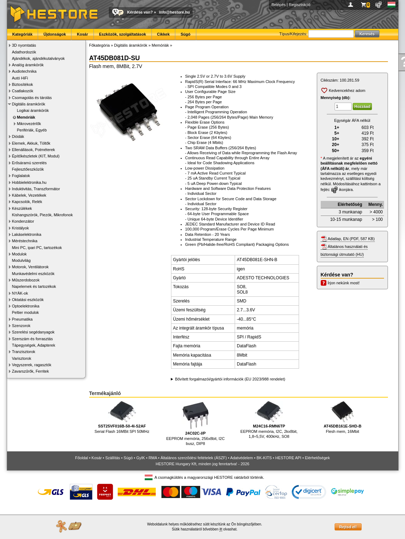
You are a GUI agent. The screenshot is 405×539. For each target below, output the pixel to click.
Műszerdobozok (26, 280)
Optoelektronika (25, 306)
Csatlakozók (22, 91)
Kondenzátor (23, 221)
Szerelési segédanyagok (33, 332)
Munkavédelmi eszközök (33, 273)
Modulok (19, 254)
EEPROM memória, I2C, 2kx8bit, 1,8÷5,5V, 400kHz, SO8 (269, 420)
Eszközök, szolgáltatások (122, 34)
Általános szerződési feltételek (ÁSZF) (193, 458)
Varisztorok (21, 358)
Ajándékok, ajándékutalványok (38, 58)
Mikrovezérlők (29, 123)
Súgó (186, 34)
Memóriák (26, 117)
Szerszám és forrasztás (32, 339)
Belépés (279, 4)
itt (220, 529)
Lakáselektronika (27, 234)
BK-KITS (264, 458)
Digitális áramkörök (29, 104)
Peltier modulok (25, 312)
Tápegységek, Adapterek (33, 345)
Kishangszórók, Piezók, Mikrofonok (42, 215)
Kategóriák (22, 34)
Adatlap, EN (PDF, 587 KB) (351, 239)
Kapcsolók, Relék (27, 201)
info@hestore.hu (174, 12)
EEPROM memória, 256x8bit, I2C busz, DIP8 (195, 423)
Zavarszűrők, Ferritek (30, 371)
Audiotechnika (24, 71)
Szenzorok (21, 325)
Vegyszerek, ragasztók (32, 365)
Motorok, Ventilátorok (30, 267)
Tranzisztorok (24, 351)
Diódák (18, 136)
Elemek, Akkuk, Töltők (31, 143)
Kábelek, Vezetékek (29, 195)
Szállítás (112, 458)
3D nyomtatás (24, 45)
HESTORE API (288, 458)
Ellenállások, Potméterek (33, 149)
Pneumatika (22, 319)
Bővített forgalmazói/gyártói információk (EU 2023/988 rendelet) (230, 379)
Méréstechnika (25, 241)
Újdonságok (54, 34)
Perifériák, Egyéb (32, 130)
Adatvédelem (241, 458)
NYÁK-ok (20, 293)
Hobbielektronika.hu (29, 182)
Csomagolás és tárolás (32, 97)
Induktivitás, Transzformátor (36, 189)
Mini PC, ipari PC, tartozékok (37, 247)
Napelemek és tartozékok (34, 286)
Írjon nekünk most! (344, 283)
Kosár (82, 34)
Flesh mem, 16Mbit (342, 417)
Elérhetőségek (317, 458)
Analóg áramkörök (28, 65)
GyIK (140, 458)
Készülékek (22, 208)
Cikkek (163, 34)
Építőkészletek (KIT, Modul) (36, 156)
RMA (153, 458)
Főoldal (81, 458)
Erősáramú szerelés (29, 163)
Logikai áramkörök (33, 110)
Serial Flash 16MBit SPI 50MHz (122, 417)
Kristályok (20, 228)
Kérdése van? (140, 12)
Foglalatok (21, 175)
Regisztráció (299, 4)
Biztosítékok (22, 84)
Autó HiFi (20, 78)
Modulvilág (21, 260)
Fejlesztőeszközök (28, 169)
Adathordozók (24, 52)
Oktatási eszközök (28, 299)
